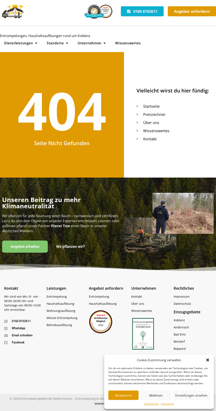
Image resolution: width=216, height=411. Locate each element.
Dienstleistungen (20, 43)
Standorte (57, 43)
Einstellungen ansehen (191, 395)
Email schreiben (22, 335)
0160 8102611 (21, 321)
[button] (208, 360)
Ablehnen (156, 395)
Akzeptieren (123, 395)
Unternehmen (92, 43)
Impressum (167, 404)
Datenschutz (151, 404)
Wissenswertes (128, 43)
